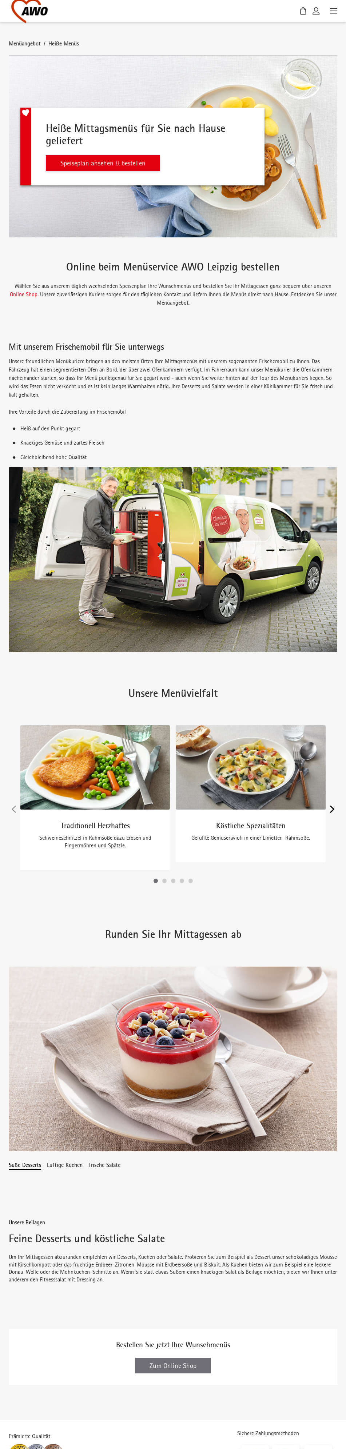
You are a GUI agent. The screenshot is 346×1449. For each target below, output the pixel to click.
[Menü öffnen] (333, 11)
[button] (156, 881)
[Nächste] (332, 809)
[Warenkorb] (303, 11)
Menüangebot (25, 43)
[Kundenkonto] (316, 11)
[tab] (25, 1165)
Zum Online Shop (173, 1334)
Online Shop (23, 294)
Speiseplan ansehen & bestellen (103, 163)
